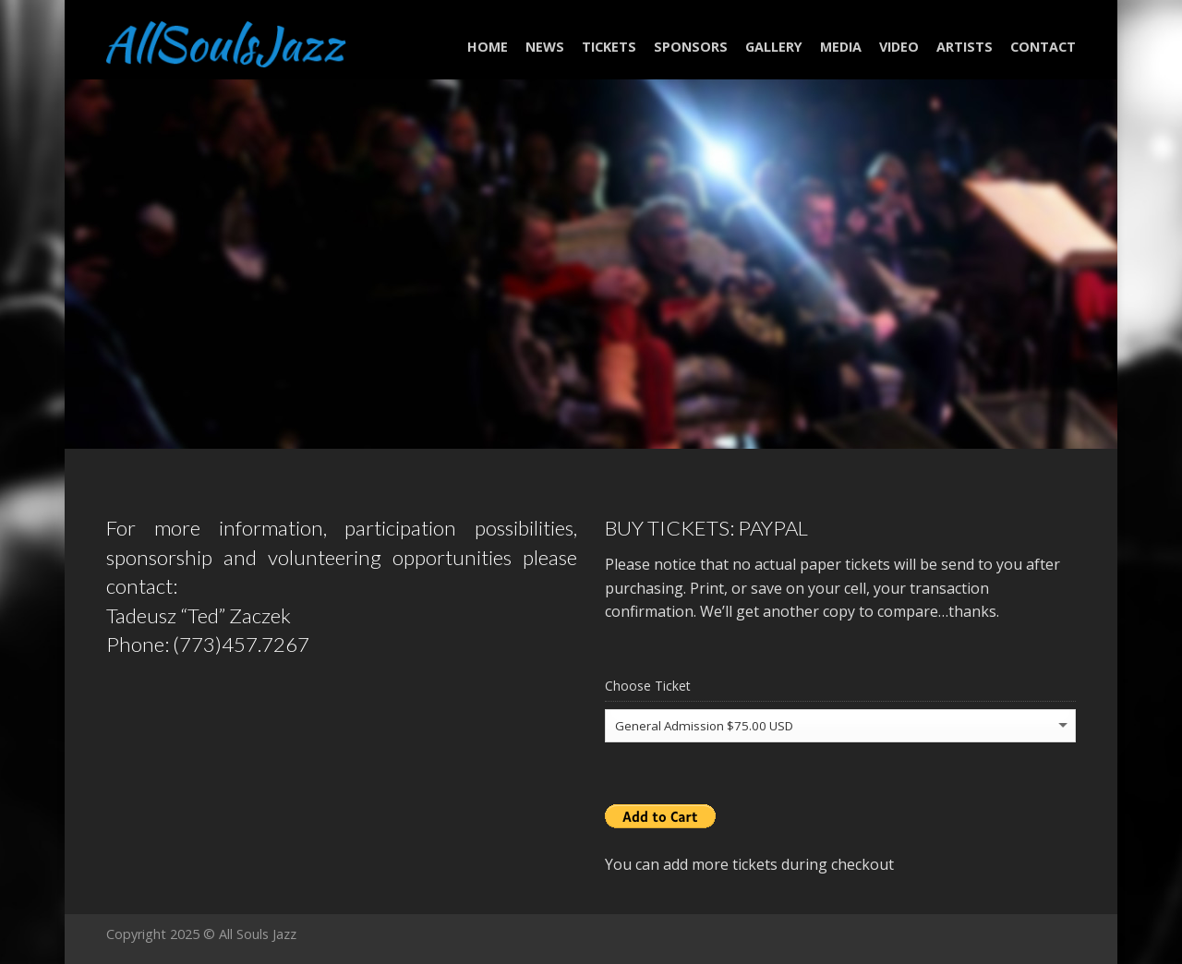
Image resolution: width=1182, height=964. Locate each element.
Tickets (609, 46)
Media (841, 46)
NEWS (544, 46)
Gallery (773, 46)
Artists (964, 46)
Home (487, 46)
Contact (1043, 46)
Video (899, 46)
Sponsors (691, 46)
